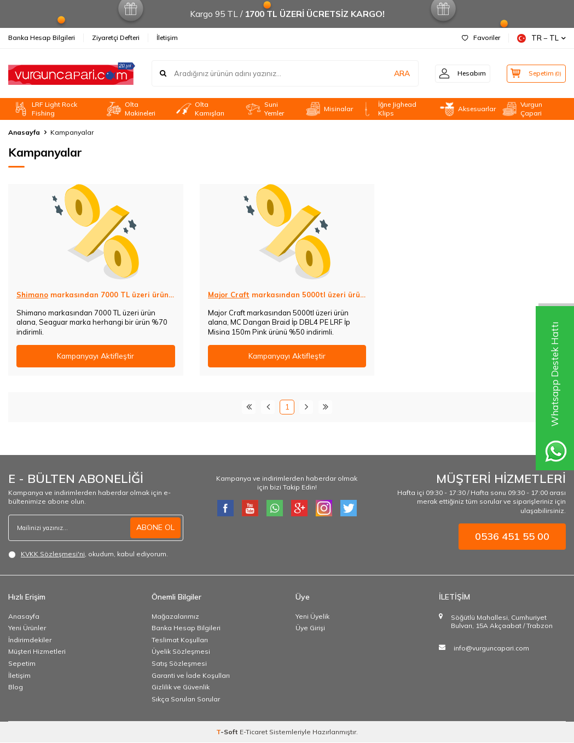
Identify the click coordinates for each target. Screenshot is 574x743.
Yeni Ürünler (27, 628)
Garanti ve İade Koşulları (191, 675)
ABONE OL (155, 527)
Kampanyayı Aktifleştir (95, 356)
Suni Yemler (264, 109)
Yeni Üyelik (312, 616)
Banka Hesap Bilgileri (41, 37)
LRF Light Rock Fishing (45, 109)
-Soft (228, 732)
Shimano (32, 294)
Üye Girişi (310, 628)
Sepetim (22, 663)
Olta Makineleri (130, 109)
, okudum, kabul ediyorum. (88, 554)
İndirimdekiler (29, 640)
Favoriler (481, 37)
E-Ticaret (254, 732)
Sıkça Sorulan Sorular (186, 699)
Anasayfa (24, 132)
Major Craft (229, 294)
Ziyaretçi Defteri (116, 37)
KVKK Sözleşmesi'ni (53, 554)
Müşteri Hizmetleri (37, 652)
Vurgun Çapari (521, 109)
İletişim (167, 37)
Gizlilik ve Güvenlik (181, 687)
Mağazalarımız (175, 616)
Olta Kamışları (200, 109)
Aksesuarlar (467, 109)
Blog (15, 687)
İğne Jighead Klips (387, 109)
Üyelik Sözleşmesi (181, 652)
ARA (395, 73)
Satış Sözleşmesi (179, 663)
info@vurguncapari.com (491, 648)
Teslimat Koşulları (180, 640)
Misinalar (329, 109)
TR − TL (541, 38)
